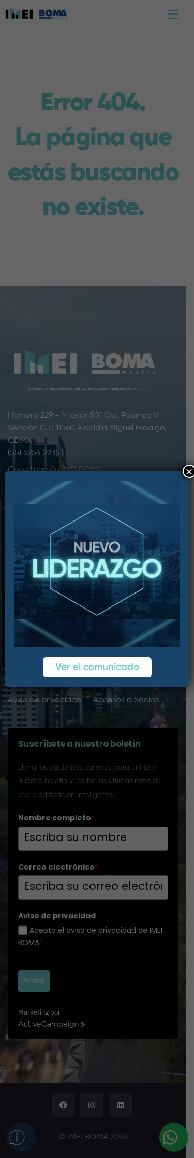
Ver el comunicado (97, 667)
